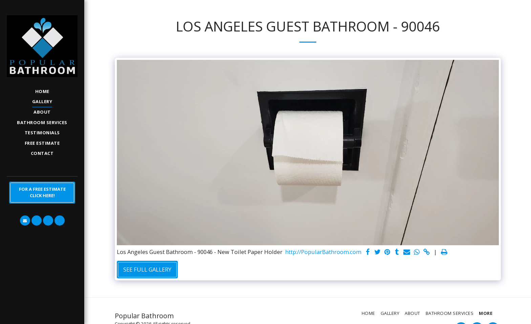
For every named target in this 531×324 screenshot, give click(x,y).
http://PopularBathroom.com (323, 252)
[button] (25, 220)
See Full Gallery (147, 269)
